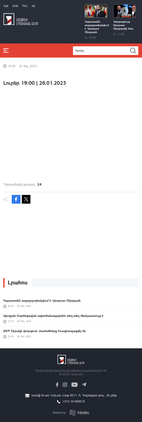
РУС (24, 6)
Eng (15, 6)
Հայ (5, 6)
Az (33, 6)
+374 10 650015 (74, 401)
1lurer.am (76, 374)
